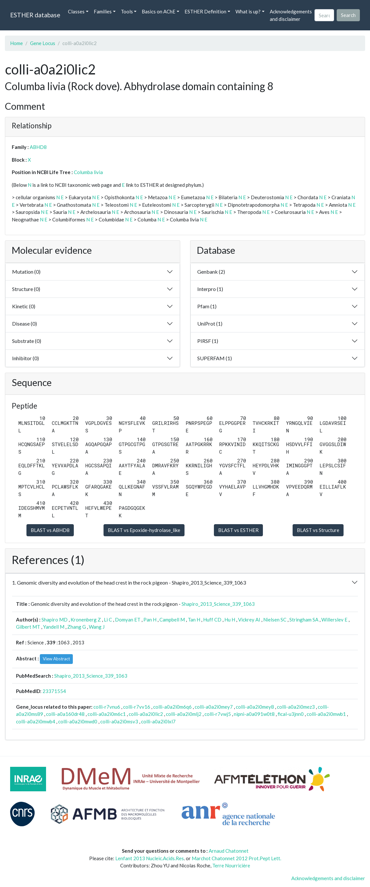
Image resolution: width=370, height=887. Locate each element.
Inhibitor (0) (25, 358)
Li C (108, 619)
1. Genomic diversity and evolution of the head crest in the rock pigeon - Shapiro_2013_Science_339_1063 (129, 582)
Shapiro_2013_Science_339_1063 (218, 604)
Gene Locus (42, 43)
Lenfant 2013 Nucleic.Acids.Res (149, 858)
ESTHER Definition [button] (205, 11)
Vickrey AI (249, 619)
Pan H (149, 619)
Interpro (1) (210, 289)
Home (16, 43)
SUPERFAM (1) (214, 358)
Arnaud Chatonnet (229, 851)
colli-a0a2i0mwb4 (35, 721)
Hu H (229, 619)
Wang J (97, 627)
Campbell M (172, 619)
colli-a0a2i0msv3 (119, 721)
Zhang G (76, 627)
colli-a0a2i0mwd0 (77, 721)
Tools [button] (127, 11)
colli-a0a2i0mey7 (214, 707)
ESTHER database (35, 15)
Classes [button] (76, 11)
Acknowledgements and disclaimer (291, 15)
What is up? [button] (248, 11)
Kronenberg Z (86, 619)
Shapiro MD (54, 619)
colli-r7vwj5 (217, 714)
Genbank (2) (211, 271)
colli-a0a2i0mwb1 (326, 714)
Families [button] (103, 11)
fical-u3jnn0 (291, 714)
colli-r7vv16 (136, 707)
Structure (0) (26, 289)
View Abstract (56, 658)
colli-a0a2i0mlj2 (183, 714)
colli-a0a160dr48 (65, 714)
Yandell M (53, 627)
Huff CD (212, 619)
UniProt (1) (209, 323)
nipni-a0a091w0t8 (254, 714)
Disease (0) (24, 323)
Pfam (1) (207, 306)
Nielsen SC (274, 619)
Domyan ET (127, 619)
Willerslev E (334, 619)
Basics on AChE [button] (158, 11)
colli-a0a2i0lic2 (146, 714)
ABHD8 (38, 147)
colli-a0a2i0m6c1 (107, 714)
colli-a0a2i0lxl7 (158, 721)
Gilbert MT (28, 627)
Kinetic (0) (23, 306)
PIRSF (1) (207, 341)
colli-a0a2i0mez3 (296, 707)
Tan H (194, 619)
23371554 (54, 691)
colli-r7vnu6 (106, 707)
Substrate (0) (26, 341)
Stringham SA (303, 619)
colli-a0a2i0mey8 (255, 707)
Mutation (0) (26, 271)
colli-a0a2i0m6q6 (172, 707)
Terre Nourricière (231, 865)
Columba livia (88, 172)
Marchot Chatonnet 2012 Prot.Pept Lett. (236, 858)
